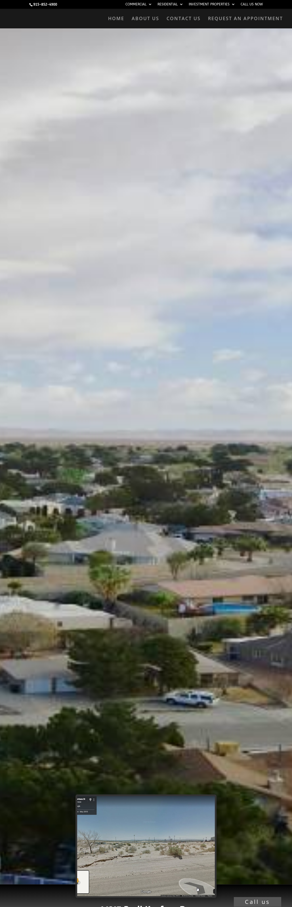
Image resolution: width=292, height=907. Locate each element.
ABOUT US (145, 19)
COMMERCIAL (135, 4)
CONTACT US (184, 19)
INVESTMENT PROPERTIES (209, 4)
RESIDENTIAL (167, 4)
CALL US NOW (252, 4)
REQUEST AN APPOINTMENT (245, 19)
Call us (257, 902)
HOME (116, 19)
